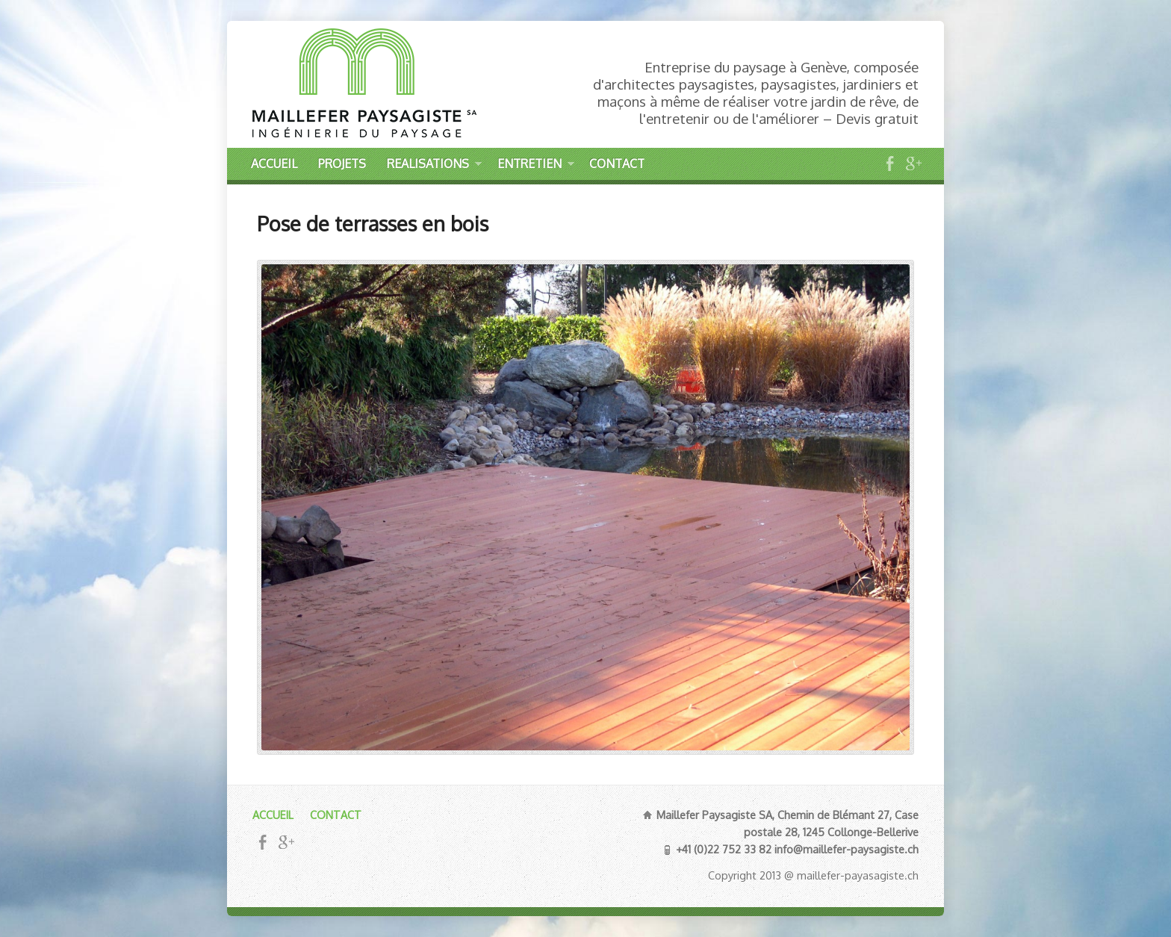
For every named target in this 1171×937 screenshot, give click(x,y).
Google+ (913, 163)
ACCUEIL (274, 163)
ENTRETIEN (535, 166)
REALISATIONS (434, 166)
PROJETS (342, 163)
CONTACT (616, 163)
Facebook (889, 163)
